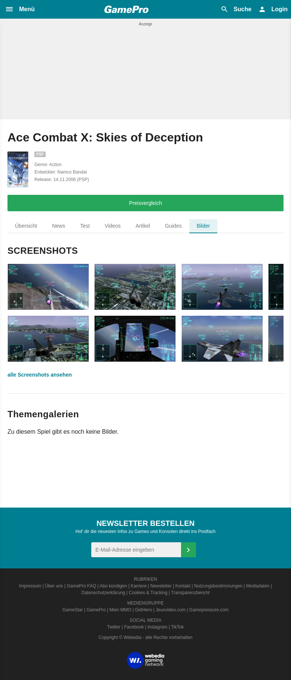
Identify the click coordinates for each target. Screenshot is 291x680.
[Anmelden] (188, 549)
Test (85, 226)
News (58, 226)
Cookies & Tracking (148, 592)
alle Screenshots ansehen (39, 375)
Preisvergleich (145, 203)
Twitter (113, 627)
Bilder (203, 226)
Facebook (134, 627)
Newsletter (161, 586)
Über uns (54, 586)
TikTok (177, 627)
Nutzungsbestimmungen (218, 586)
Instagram (157, 627)
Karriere (139, 586)
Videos (113, 226)
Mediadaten (258, 586)
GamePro (95, 609)
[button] (20, 9)
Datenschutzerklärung (103, 592)
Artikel (142, 226)
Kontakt (182, 586)
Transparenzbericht (190, 592)
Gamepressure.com (209, 609)
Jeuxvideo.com (171, 609)
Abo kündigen (113, 586)
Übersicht (26, 226)
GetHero (143, 609)
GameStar (72, 609)
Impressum (30, 586)
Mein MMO (120, 609)
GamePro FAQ (81, 586)
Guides (173, 226)
